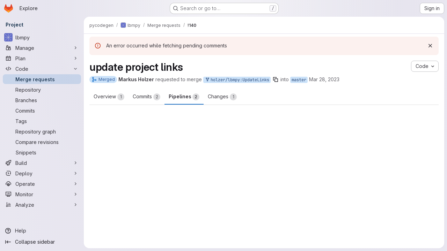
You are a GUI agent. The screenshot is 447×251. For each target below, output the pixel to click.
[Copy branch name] (275, 79)
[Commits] (42, 110)
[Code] (42, 69)
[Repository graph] (42, 131)
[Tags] (42, 121)
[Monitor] (42, 194)
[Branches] (42, 100)
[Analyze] (42, 205)
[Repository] (42, 89)
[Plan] (42, 58)
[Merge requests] (42, 79)
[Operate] (42, 184)
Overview (109, 96)
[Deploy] (42, 173)
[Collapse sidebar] (42, 242)
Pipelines (184, 96)
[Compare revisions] (42, 142)
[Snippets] (42, 152)
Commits (146, 96)
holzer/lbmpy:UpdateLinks (237, 80)
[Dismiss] (430, 45)
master (299, 80)
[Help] (42, 231)
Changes (222, 96)
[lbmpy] (42, 37)
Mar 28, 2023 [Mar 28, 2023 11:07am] (324, 79)
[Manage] (42, 48)
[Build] (42, 163)
